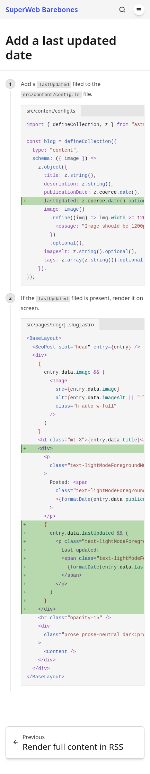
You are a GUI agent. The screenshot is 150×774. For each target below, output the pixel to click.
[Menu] (138, 9)
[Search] (122, 10)
